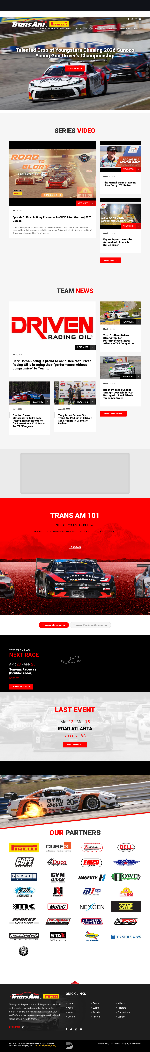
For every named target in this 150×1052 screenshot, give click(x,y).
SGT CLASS (98, 531)
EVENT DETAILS (21, 686)
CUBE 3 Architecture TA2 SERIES (61, 531)
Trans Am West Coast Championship (90, 625)
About (33, 28)
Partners (113, 28)
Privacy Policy (50, 1046)
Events (76, 28)
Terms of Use (39, 1046)
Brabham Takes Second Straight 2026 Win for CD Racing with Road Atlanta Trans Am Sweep (118, 393)
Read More (75, 68)
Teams (68, 28)
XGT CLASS (84, 531)
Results (86, 28)
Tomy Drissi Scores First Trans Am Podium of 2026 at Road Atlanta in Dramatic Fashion (75, 419)
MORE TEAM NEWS (113, 413)
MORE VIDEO (110, 260)
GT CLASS (112, 531)
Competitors (124, 28)
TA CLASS (38, 531)
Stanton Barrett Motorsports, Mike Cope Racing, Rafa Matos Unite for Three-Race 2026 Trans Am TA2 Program (29, 421)
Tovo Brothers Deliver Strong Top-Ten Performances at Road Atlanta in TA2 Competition (119, 339)
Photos (95, 1016)
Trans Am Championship (53, 625)
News (42, 28)
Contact (136, 28)
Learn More (16, 1026)
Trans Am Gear (100, 28)
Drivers (60, 28)
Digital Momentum (69, 1045)
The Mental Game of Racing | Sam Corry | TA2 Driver (119, 184)
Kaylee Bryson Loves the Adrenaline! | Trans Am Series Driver (117, 242)
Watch (50, 28)
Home (69, 1003)
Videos (120, 1003)
